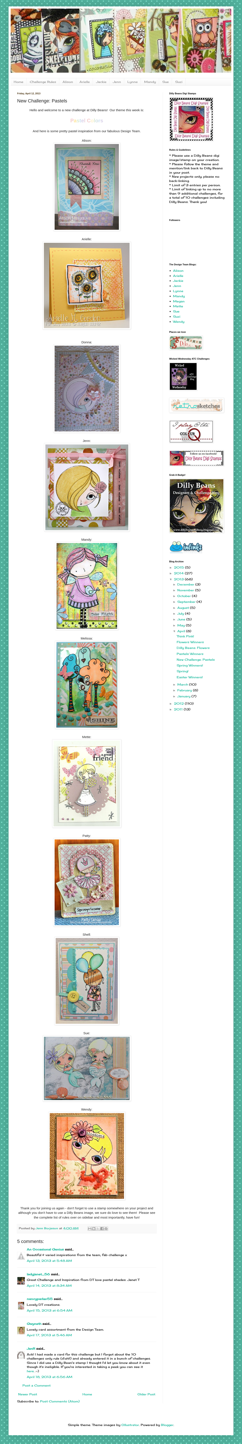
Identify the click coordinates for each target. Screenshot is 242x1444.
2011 (179, 709)
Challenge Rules (43, 82)
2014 (179, 573)
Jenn (117, 82)
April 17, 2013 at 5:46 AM (49, 1335)
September (187, 601)
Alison (68, 82)
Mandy (150, 82)
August (183, 607)
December (186, 584)
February (185, 690)
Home (18, 82)
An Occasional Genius (45, 1249)
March (183, 684)
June (181, 619)
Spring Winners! (190, 665)
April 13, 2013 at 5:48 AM (49, 1260)
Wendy (178, 321)
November (186, 590)
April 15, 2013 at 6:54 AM (49, 1310)
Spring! (182, 671)
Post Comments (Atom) (60, 1401)
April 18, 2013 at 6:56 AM (49, 1377)
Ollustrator (130, 1425)
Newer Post (27, 1394)
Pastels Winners (190, 654)
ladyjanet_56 (38, 1274)
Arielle (84, 82)
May (181, 625)
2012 (179, 703)
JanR (31, 1348)
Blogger (167, 1425)
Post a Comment (36, 1385)
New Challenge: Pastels (196, 659)
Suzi (178, 82)
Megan (179, 301)
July (181, 613)
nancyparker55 (40, 1299)
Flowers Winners (190, 642)
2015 (179, 567)
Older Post (146, 1394)
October (184, 596)
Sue (165, 82)
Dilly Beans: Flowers (193, 648)
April (181, 631)
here (30, 1371)
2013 (179, 579)
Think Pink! (185, 636)
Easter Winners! (190, 677)
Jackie (101, 82)
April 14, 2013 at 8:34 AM (49, 1285)
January (184, 696)
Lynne (132, 82)
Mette (178, 306)
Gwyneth (34, 1323)
